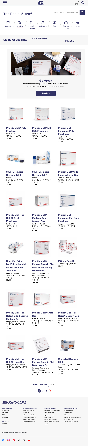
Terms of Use (68, 412)
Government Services (29, 419)
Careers (4, 423)
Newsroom (26, 412)
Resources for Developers (51, 421)
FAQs (3, 415)
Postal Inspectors (49, 412)
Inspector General (49, 415)
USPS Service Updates (29, 415)
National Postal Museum (51, 419)
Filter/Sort (70, 41)
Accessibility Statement (71, 421)
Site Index (5, 412)
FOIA (65, 415)
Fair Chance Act (69, 419)
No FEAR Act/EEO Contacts (72, 417)
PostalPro (46, 424)
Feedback (5, 417)
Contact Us (5, 410)
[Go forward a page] (50, 391)
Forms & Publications (29, 417)
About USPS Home (28, 410)
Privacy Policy (68, 410)
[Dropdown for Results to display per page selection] (52, 384)
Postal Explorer (48, 417)
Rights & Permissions (29, 421)
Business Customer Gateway (52, 410)
